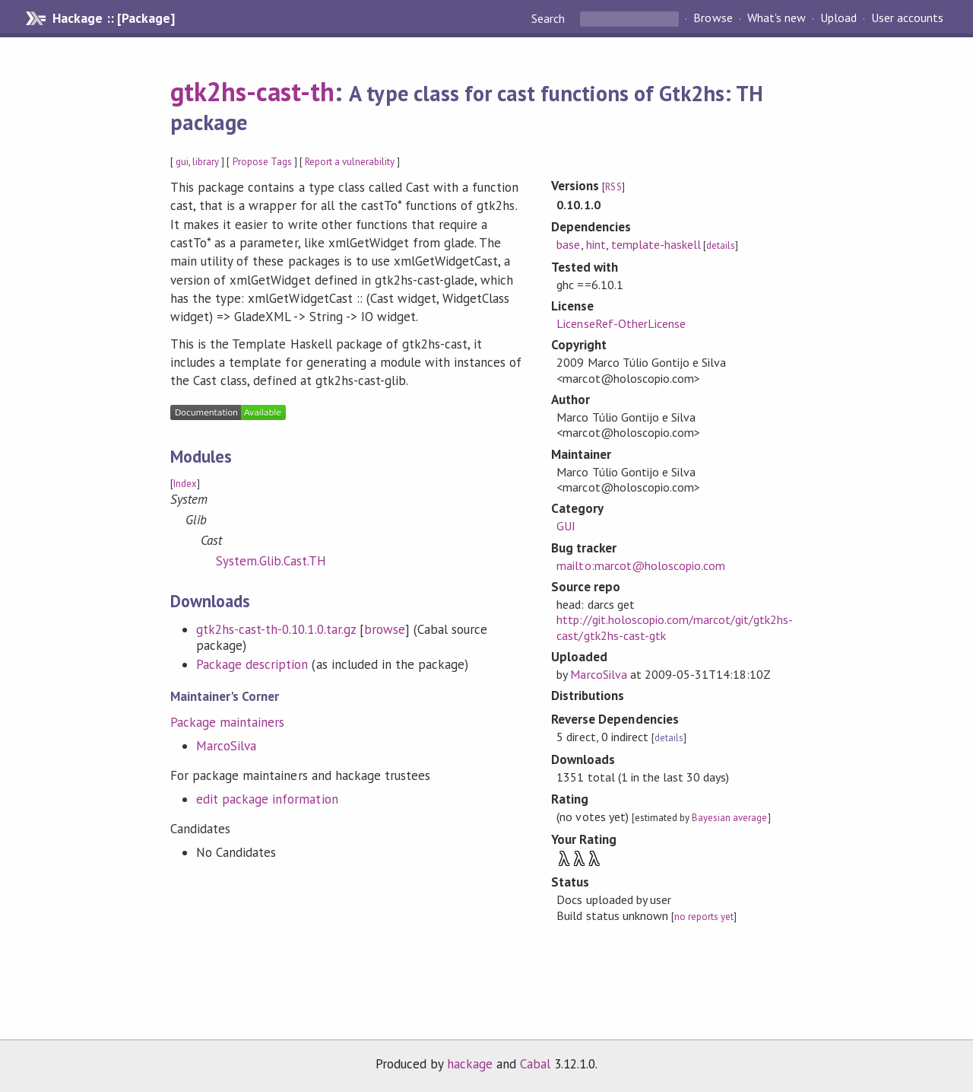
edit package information (267, 799)
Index (185, 483)
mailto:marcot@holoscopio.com (640, 565)
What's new (776, 18)
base (568, 244)
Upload (838, 18)
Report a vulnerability (350, 161)
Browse (712, 18)
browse (384, 629)
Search (549, 18)
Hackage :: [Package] (113, 18)
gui (182, 161)
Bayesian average (729, 817)
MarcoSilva (226, 745)
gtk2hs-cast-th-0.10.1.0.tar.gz (276, 629)
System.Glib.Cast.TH (271, 560)
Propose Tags (262, 161)
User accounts (907, 18)
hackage (470, 1063)
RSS (613, 186)
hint (596, 244)
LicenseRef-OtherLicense (621, 323)
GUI (565, 525)
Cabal (535, 1063)
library (205, 161)
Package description (252, 664)
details (720, 245)
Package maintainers (227, 722)
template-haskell (656, 244)
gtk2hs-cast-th (252, 91)
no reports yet (704, 916)
